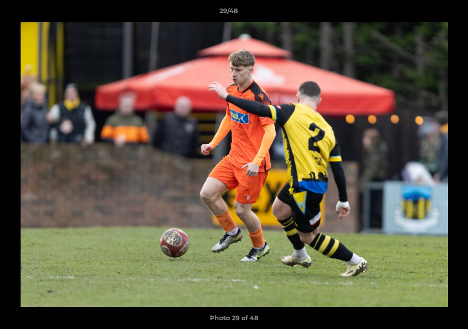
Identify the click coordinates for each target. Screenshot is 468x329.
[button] (429, 13)
